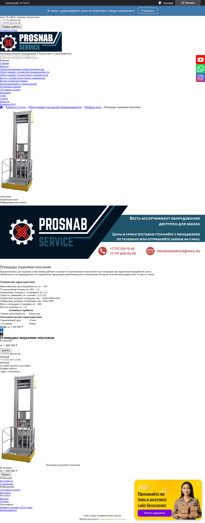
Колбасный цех (8, 510)
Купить (6, 350)
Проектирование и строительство (18, 83)
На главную (6, 480)
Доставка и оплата (10, 89)
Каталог (4, 66)
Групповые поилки (10, 86)
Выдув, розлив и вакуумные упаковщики (22, 77)
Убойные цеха (92, 107)
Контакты (5, 92)
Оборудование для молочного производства (24, 74)
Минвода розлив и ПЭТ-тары (16, 507)
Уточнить (147, 10)
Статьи (4, 98)
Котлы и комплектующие (14, 80)
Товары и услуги (15, 107)
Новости (4, 101)
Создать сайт (12, 2)
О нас (3, 95)
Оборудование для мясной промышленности (24, 71)
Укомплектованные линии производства (22, 69)
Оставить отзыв (8, 30)
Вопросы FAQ (8, 104)
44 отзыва (168, 2)
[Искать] (36, 58)
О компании (6, 483)
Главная (4, 63)
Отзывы (4, 501)
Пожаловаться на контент (112, 519)
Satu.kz (117, 515)
